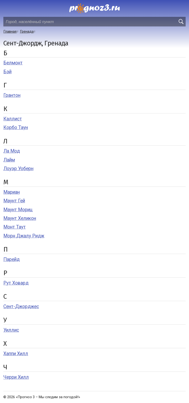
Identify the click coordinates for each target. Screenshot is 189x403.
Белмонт (13, 63)
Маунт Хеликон (19, 218)
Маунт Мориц (17, 209)
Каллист (12, 119)
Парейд (11, 259)
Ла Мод (11, 151)
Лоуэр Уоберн (18, 168)
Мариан (11, 192)
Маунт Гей (14, 201)
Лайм (9, 160)
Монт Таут (14, 227)
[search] (181, 21)
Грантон (11, 95)
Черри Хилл (16, 377)
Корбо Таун (15, 127)
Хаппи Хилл (15, 353)
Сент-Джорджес (21, 306)
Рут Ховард (15, 283)
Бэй (7, 71)
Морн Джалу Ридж (23, 236)
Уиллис (11, 330)
